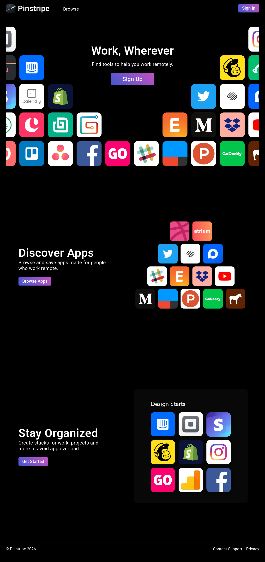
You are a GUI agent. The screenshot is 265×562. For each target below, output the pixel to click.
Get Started (33, 461)
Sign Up (132, 79)
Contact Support (227, 549)
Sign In (248, 8)
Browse (71, 9)
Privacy (252, 549)
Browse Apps (35, 281)
